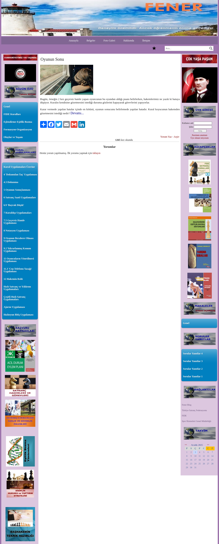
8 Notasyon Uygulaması (16, 230)
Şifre (191, 127)
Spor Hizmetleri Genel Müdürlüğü (196, 421)
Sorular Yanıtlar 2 (192, 368)
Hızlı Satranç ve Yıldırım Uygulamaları (17, 288)
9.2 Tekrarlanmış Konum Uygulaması (17, 249)
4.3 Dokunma (11, 182)
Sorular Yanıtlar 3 (192, 361)
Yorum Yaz (166, 136)
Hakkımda (129, 40)
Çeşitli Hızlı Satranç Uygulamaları (14, 298)
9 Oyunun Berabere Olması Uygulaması (19, 239)
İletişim (146, 40)
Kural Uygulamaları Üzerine (19, 166)
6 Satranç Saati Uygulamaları (20, 197)
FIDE (184, 415)
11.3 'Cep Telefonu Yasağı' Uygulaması (18, 270)
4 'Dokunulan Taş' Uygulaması (20, 174)
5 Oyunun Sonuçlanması (17, 189)
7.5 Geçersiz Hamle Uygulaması (14, 221)
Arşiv (176, 136)
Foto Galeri (109, 40)
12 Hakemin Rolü (13, 279)
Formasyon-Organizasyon (18, 129)
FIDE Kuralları (12, 114)
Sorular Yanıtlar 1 (192, 376)
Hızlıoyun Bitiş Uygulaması (18, 314)
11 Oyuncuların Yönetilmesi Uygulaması (19, 260)
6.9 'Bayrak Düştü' (14, 205)
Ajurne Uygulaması (14, 307)
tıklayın (96, 153)
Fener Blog (186, 405)
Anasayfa (73, 40)
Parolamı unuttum (199, 135)
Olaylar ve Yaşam (13, 137)
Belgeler (91, 40)
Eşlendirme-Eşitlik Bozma (18, 121)
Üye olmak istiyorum (200, 138)
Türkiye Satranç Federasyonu (194, 410)
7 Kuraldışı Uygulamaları (17, 212)
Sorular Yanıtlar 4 (192, 353)
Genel (7, 106)
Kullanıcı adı (187, 123)
